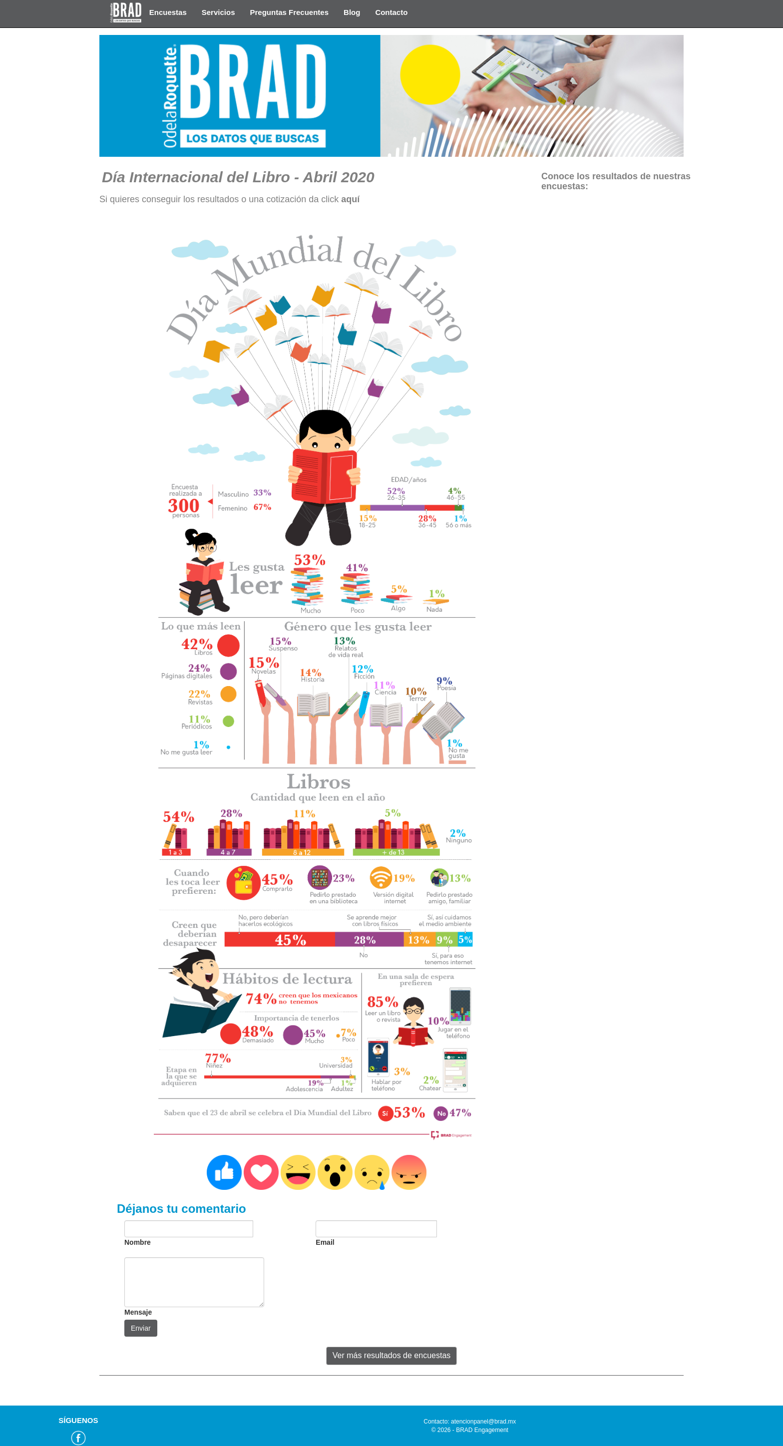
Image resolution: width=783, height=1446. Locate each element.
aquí (350, 199)
